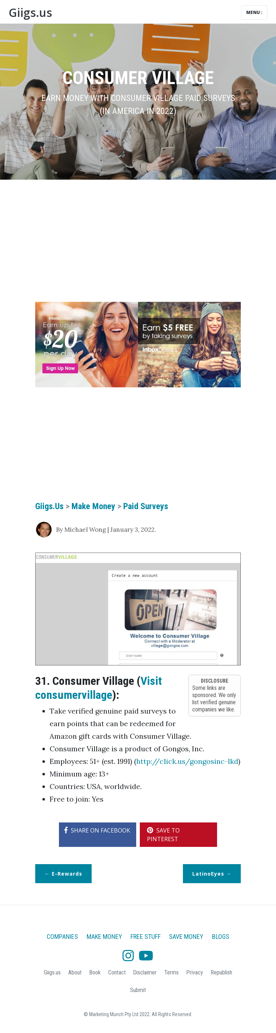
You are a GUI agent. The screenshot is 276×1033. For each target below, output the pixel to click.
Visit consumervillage (98, 687)
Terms (171, 972)
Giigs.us (30, 12)
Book (95, 972)
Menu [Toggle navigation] (254, 12)
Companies (62, 936)
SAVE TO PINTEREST (163, 834)
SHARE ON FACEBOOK (97, 830)
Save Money (186, 936)
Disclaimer (145, 972)
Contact (117, 972)
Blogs (220, 936)
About (75, 972)
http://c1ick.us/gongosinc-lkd (187, 761)
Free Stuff (145, 936)
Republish (221, 972)
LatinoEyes (208, 873)
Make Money (93, 506)
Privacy (194, 972)
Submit (138, 990)
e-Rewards (67, 873)
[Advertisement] (138, 240)
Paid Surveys (145, 506)
